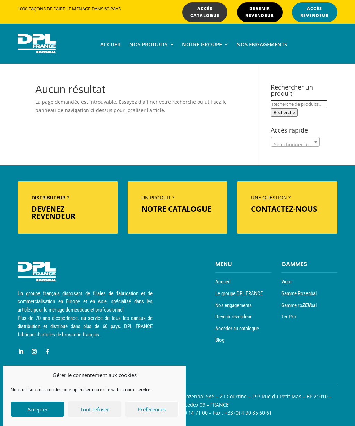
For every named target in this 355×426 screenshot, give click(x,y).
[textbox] (295, 144)
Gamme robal (299, 305)
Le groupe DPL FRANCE (239, 293)
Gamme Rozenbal (299, 293)
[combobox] (295, 142)
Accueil (111, 45)
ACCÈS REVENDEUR (314, 12)
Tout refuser (94, 410)
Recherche (284, 112)
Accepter (37, 410)
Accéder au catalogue (237, 328)
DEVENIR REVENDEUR (259, 12)
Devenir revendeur (233, 317)
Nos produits (148, 45)
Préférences (152, 410)
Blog (219, 340)
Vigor (286, 282)
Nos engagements (261, 45)
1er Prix (289, 317)
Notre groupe (202, 45)
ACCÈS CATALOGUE (204, 12)
